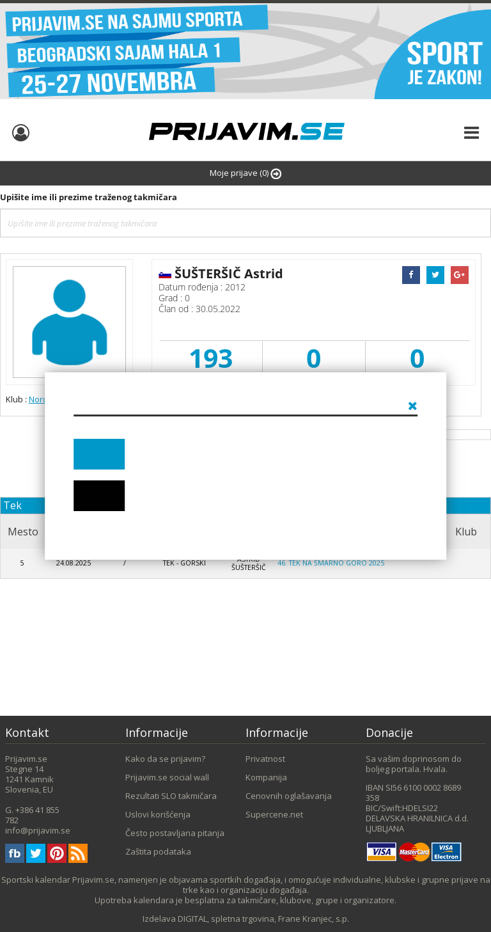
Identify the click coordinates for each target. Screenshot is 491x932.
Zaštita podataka (158, 851)
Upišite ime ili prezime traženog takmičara (88, 197)
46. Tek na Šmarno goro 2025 (330, 562)
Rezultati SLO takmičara (171, 796)
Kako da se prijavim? (165, 758)
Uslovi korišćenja (158, 814)
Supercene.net (274, 814)
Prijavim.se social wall (167, 777)
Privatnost (265, 758)
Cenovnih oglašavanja (289, 796)
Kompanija (266, 777)
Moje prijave (245, 173)
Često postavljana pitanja (174, 833)
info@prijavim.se (37, 830)
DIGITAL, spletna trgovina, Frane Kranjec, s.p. (263, 918)
